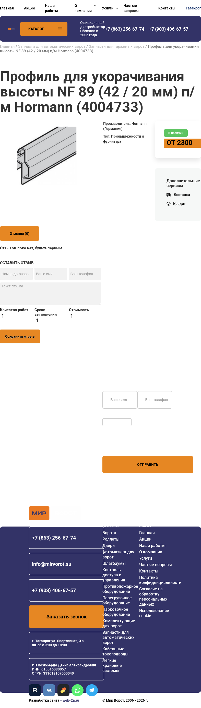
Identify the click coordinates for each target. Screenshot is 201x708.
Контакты (166, 8)
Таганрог (193, 8)
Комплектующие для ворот (118, 623)
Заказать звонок (66, 617)
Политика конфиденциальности (160, 580)
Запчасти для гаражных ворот (116, 46)
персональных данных (121, 446)
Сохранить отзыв (20, 336)
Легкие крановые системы (112, 665)
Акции (29, 8)
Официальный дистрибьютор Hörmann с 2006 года (92, 29)
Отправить (147, 464)
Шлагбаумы (114, 563)
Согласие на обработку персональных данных (153, 597)
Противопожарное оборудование (120, 589)
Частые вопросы (131, 8)
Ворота (109, 532)
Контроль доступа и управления (113, 574)
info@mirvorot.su (51, 564)
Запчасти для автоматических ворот (51, 46)
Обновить (112, 415)
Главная (7, 8)
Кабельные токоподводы (115, 651)
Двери (108, 545)
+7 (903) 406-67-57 (54, 590)
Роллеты (111, 539)
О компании (83, 8)
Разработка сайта (44, 700)
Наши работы (51, 8)
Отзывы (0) (19, 233)
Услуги (107, 8)
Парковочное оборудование (116, 612)
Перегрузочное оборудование (117, 600)
